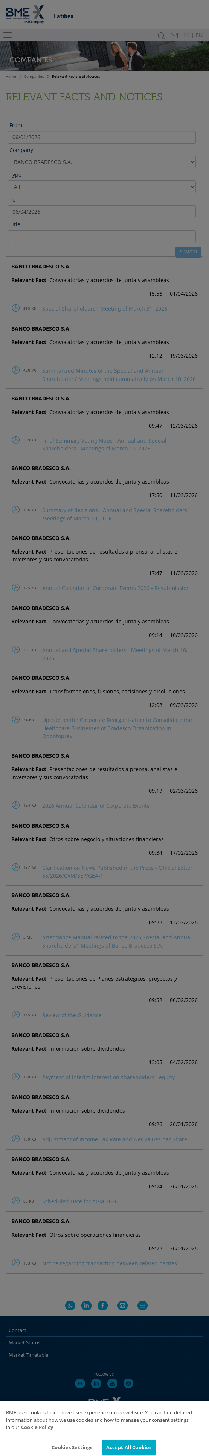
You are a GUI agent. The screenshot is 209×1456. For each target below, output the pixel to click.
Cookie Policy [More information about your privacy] (37, 1434)
